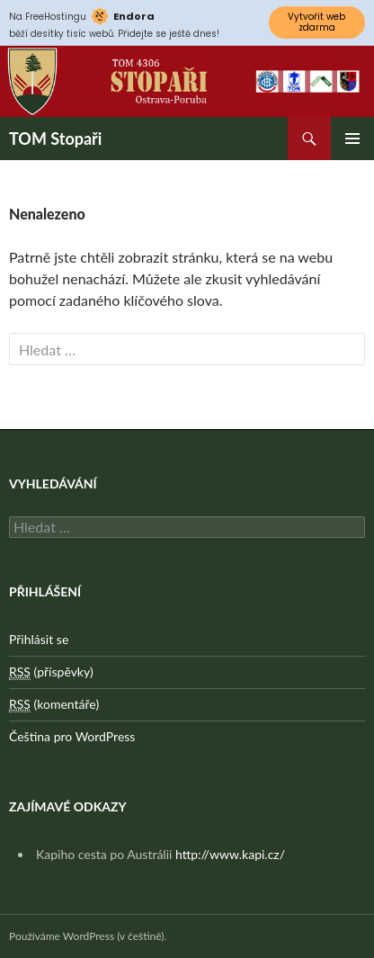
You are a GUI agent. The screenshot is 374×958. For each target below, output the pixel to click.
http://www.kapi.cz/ (230, 854)
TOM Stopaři (55, 138)
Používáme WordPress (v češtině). (87, 936)
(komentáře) (54, 704)
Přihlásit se (38, 639)
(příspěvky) (51, 672)
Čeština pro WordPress (72, 736)
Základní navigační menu (352, 138)
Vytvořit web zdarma (316, 22)
